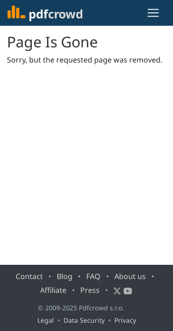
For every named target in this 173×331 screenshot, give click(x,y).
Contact (29, 276)
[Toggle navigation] (153, 13)
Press (90, 290)
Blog (64, 276)
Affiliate (53, 290)
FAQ (93, 276)
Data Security (84, 320)
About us (130, 276)
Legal (45, 320)
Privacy (125, 320)
